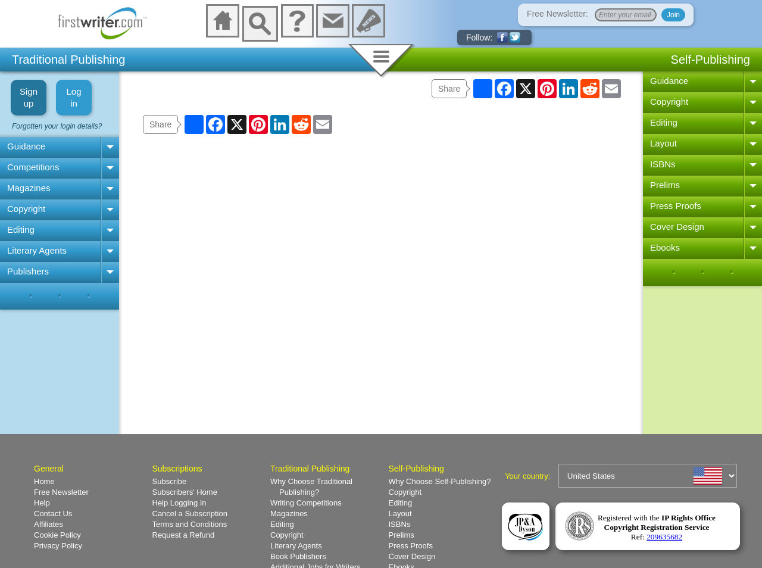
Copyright (26, 209)
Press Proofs (675, 206)
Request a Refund (183, 534)
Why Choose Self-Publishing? (440, 481)
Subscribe (169, 481)
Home (44, 481)
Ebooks (665, 247)
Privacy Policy (58, 545)
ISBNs (663, 164)
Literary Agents (37, 250)
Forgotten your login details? (57, 126)
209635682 (664, 536)
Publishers (28, 271)
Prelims (665, 185)
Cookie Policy (57, 534)
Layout (663, 143)
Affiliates (48, 524)
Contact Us (53, 513)
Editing (21, 229)
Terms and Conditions (189, 524)
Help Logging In (179, 502)
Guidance (26, 146)
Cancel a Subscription (189, 513)
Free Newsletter (61, 492)
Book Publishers (298, 556)
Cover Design (677, 226)
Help (42, 502)
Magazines (29, 188)
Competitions (33, 167)
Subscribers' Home (184, 492)
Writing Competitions (306, 502)
